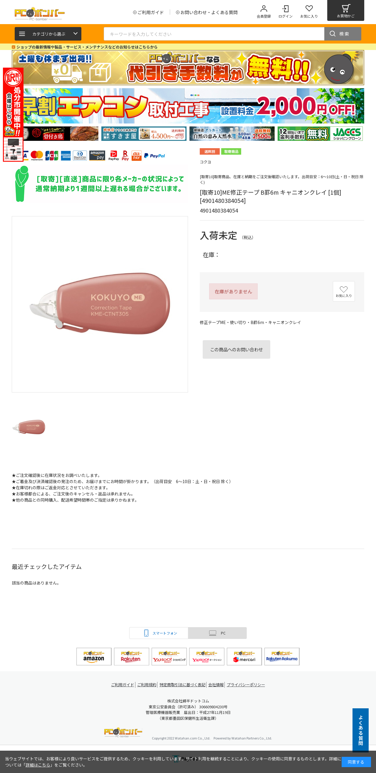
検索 (344, 34)
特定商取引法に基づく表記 (183, 684)
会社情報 (218, 684)
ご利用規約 (146, 684)
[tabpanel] (55, 133)
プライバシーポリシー (249, 684)
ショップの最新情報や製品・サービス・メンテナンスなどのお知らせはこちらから (87, 47)
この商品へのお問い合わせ (236, 349)
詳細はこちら (38, 765)
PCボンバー (123, 733)
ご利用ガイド (119, 684)
